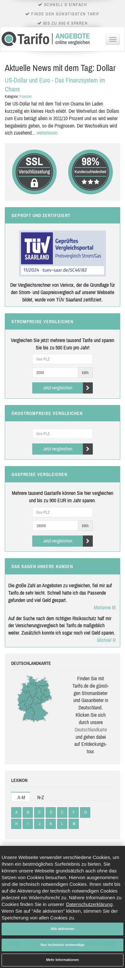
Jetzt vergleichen (68, 388)
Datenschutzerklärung (89, 904)
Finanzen (25, 96)
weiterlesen (47, 133)
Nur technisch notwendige (62, 945)
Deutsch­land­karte (91, 729)
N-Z (40, 797)
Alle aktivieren (63, 929)
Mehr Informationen (62, 960)
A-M (21, 797)
